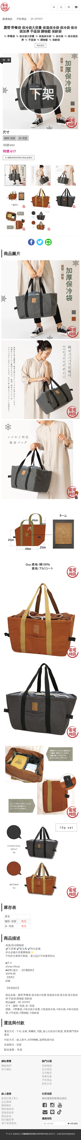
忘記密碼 (6, 1101)
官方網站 (6, 1069)
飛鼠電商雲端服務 (65, 1134)
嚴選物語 (7, 18)
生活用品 (47, 1069)
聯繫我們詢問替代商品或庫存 (19, 157)
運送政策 (6, 1116)
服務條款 (6, 1105)
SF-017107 (37, 18)
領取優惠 (73, 1123)
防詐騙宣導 (7, 1119)
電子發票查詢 (8, 1123)
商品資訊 (40, 45)
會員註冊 (6, 1098)
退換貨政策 (7, 1112)
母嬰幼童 (47, 1076)
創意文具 (47, 1083)
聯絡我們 (6, 1065)
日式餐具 (47, 1072)
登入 (15, 1098)
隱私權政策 (7, 1108)
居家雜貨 (47, 1065)
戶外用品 (21, 18)
